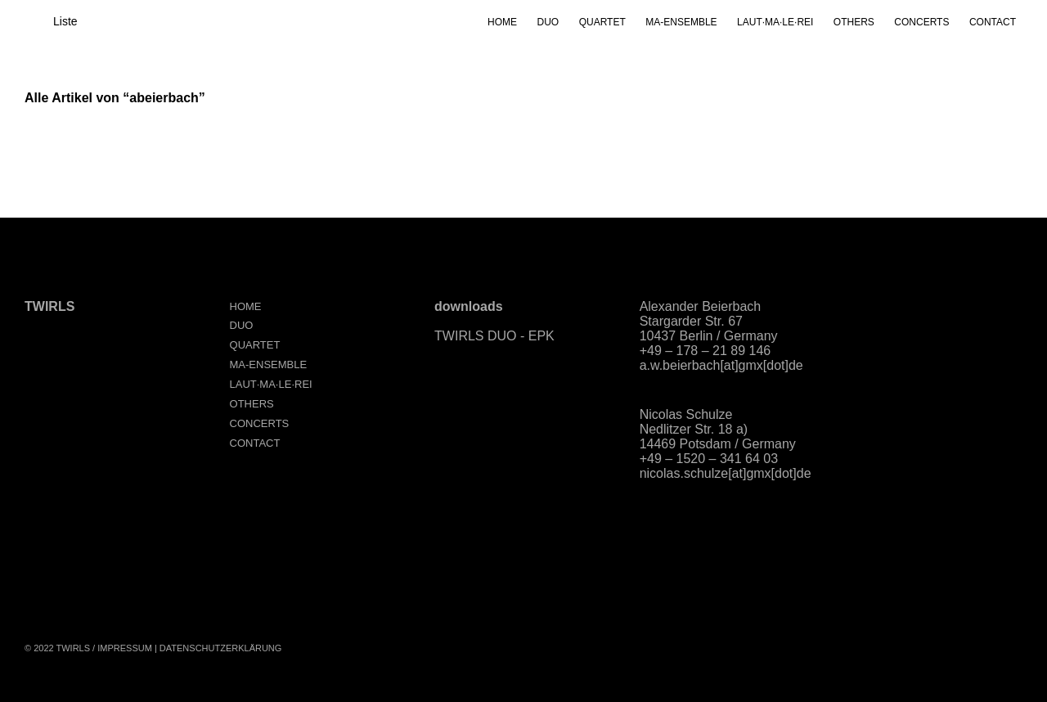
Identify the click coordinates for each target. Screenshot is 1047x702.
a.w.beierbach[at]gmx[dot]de (721, 365)
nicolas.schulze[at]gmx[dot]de (725, 473)
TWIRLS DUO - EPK (494, 336)
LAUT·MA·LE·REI (775, 22)
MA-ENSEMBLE (681, 22)
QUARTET (602, 22)
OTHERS (854, 22)
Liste (65, 21)
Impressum (124, 648)
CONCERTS (921, 22)
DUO (548, 22)
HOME (502, 22)
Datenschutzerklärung (221, 648)
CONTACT (992, 22)
